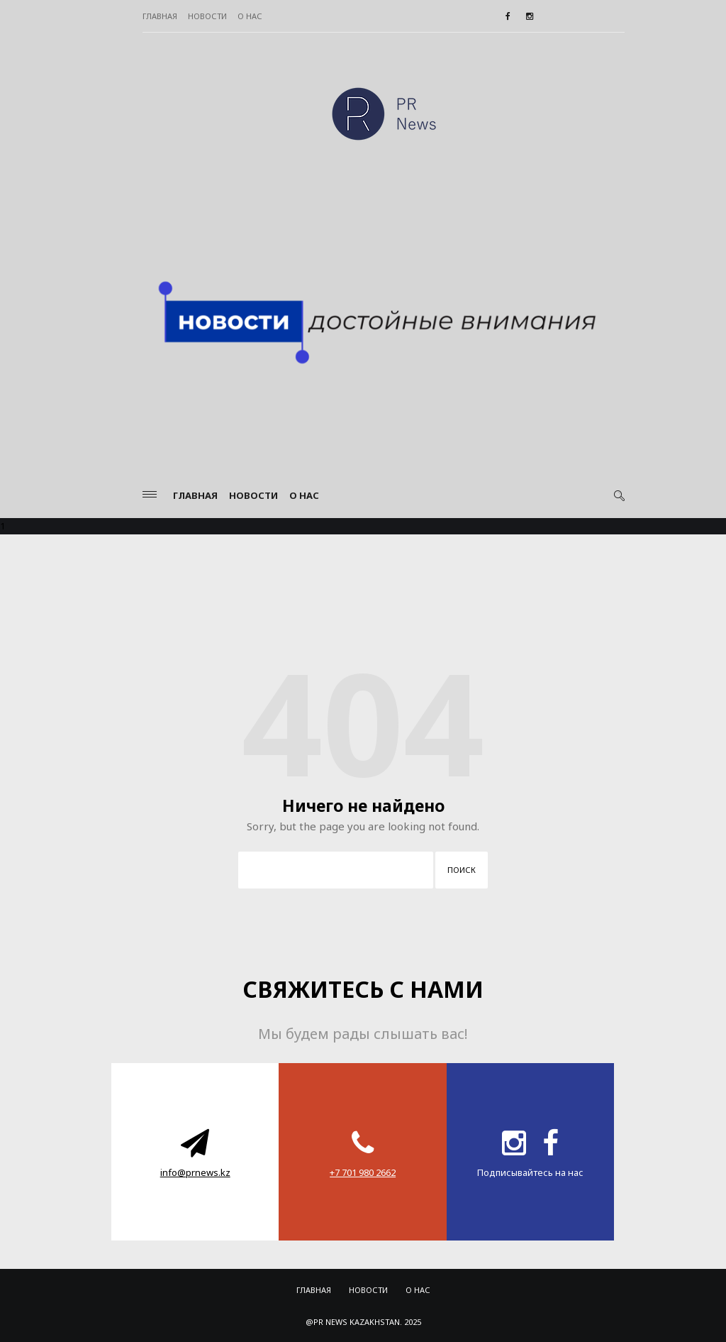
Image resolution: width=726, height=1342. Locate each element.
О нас (250, 16)
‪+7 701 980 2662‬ (363, 1172)
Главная (160, 16)
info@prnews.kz (195, 1172)
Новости (207, 16)
